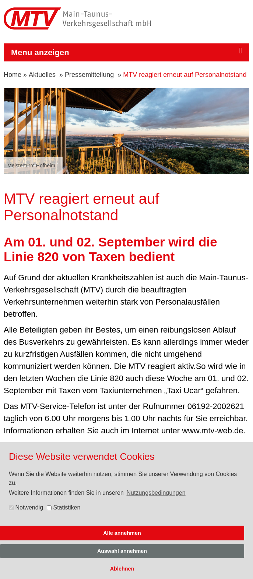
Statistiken (63, 507)
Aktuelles (42, 74)
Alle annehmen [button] (122, 533)
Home (12, 74)
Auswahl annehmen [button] (122, 551)
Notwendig (26, 507)
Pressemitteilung (89, 74)
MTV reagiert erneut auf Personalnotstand (184, 74)
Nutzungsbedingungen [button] (156, 493)
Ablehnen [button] (122, 569)
